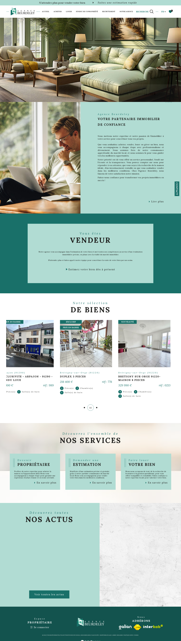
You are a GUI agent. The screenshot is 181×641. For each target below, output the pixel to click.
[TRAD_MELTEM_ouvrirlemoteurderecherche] (145, 12)
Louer (69, 11)
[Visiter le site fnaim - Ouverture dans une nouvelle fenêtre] (137, 627)
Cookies (136, 635)
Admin (114, 635)
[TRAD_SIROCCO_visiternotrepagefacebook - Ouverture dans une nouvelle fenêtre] (125, 93)
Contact (176, 188)
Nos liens (119, 635)
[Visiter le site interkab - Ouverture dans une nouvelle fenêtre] (153, 626)
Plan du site (95, 635)
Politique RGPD (128, 635)
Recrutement (108, 11)
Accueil (45, 11)
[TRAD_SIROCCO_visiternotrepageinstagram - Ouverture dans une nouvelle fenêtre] (134, 93)
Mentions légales (105, 635)
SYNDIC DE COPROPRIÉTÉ (87, 11)
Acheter (58, 11)
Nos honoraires (85, 635)
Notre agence (126, 11)
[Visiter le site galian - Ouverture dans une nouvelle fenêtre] (125, 627)
